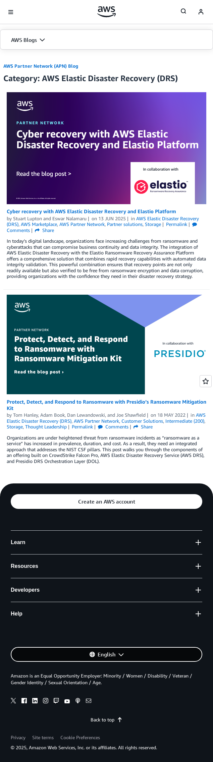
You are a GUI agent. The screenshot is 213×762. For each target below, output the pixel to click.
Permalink (176, 224)
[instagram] (45, 701)
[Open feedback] (206, 381)
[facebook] (24, 701)
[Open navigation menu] (10, 12)
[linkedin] (35, 701)
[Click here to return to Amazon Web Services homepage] (106, 11)
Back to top (106, 719)
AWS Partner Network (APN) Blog (40, 66)
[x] (13, 701)
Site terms (43, 737)
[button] (106, 40)
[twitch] (56, 701)
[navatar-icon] (201, 12)
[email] (88, 701)
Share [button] (44, 230)
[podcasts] (78, 701)
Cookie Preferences (80, 737)
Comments (113, 426)
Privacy (18, 737)
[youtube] (67, 701)
